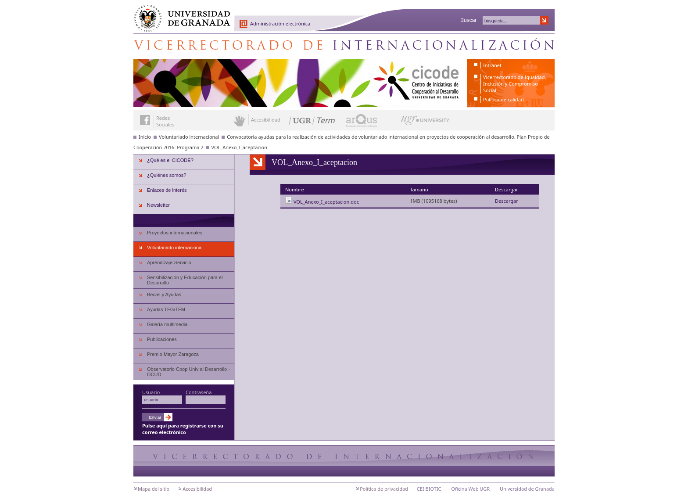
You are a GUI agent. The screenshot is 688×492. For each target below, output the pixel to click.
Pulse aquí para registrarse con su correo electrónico (182, 428)
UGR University (425, 122)
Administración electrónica (280, 23)
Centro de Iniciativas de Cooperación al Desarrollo (344, 44)
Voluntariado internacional (189, 136)
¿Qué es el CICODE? (170, 160)
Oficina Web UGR (470, 488)
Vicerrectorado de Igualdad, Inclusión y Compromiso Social (514, 83)
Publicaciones (162, 339)
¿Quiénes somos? (166, 175)
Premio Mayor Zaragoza (173, 354)
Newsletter (158, 205)
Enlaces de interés (167, 190)
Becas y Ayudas (164, 294)
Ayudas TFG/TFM (166, 309)
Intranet (492, 65)
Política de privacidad (384, 488)
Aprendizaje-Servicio (169, 262)
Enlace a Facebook (145, 120)
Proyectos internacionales (174, 232)
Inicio (145, 136)
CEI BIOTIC (429, 488)
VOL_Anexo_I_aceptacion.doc (326, 201)
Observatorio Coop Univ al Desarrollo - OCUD (188, 371)
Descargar (506, 201)
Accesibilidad (197, 488)
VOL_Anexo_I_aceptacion (239, 147)
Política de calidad (503, 99)
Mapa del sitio (153, 488)
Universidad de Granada (179, 13)
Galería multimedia (167, 324)
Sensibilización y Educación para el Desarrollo (184, 280)
